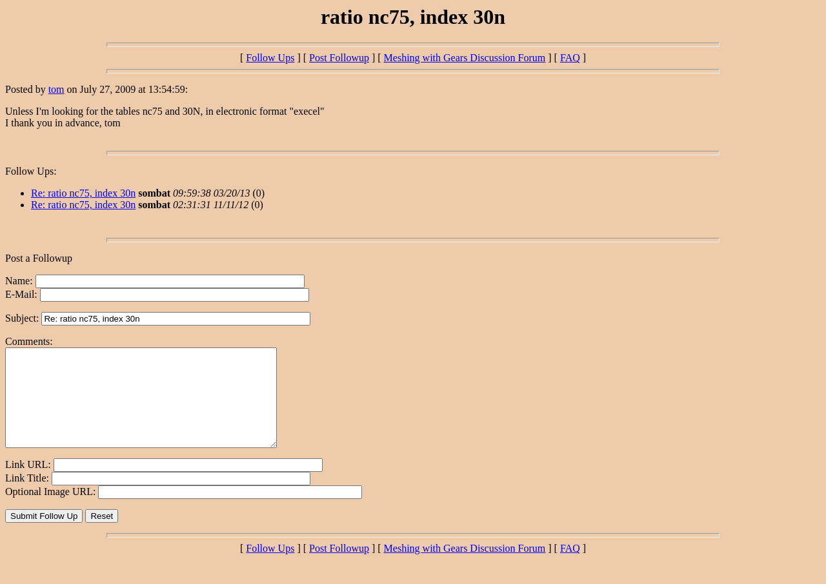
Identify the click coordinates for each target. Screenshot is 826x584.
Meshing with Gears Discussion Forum (465, 57)
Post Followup (339, 57)
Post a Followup (38, 258)
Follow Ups (270, 57)
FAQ (570, 57)
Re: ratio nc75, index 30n (83, 193)
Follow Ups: (31, 171)
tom (56, 89)
